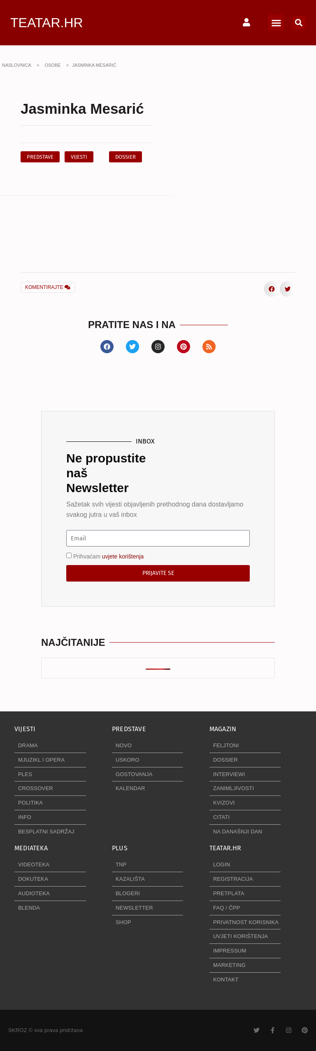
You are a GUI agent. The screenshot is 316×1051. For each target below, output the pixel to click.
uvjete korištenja (123, 556)
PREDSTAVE (129, 729)
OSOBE (52, 65)
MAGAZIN (222, 729)
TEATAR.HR (46, 22)
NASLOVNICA (16, 65)
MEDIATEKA (31, 848)
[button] (276, 22)
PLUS (120, 848)
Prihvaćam (108, 556)
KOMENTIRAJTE (47, 287)
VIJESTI (24, 729)
